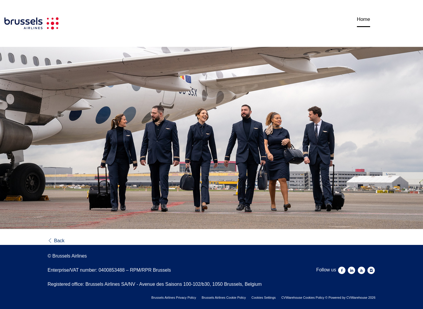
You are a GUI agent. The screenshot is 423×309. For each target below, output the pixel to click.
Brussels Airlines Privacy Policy (173, 297)
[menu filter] (211, 0)
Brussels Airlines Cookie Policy (224, 297)
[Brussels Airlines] (113, 115)
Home (363, 19)
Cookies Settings (263, 297)
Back (56, 240)
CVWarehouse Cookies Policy (302, 297)
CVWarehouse (356, 297)
